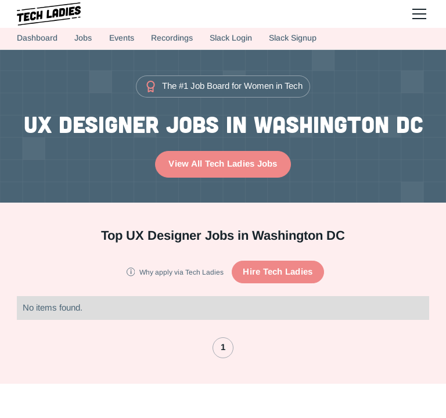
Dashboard (37, 38)
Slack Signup (292, 38)
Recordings (172, 38)
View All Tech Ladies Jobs (222, 163)
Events (121, 38)
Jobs (83, 38)
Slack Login (231, 38)
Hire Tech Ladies (277, 271)
